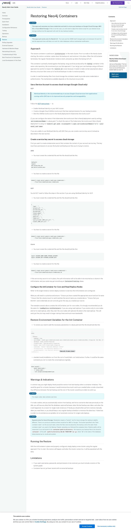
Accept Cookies (87, 526)
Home (4, 12)
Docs (67, 3)
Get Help (86, 3)
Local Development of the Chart (11, 60)
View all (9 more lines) (67, 351)
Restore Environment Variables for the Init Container (119, 39)
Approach (113, 21)
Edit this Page (123, 7)
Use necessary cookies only (106, 526)
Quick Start (5, 21)
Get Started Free (118, 3)
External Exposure (7, 45)
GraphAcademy (100, 3)
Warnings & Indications (116, 43)
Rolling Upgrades (7, 42)
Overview (5, 15)
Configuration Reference (9, 27)
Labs (13, 3)
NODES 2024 (113, 55)
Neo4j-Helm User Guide (33, 7)
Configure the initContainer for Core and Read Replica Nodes (119, 34)
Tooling (4, 30)
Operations (5, 33)
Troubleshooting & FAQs (9, 54)
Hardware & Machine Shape (10, 48)
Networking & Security (9, 51)
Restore (4, 39)
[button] (128, 3)
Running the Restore (116, 45)
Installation (5, 24)
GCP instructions (43, 103)
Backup (4, 36)
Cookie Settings (40, 522)
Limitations (113, 48)
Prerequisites (6, 18)
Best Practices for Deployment (11, 57)
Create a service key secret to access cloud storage (119, 30)
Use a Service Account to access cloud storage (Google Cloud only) (118, 25)
